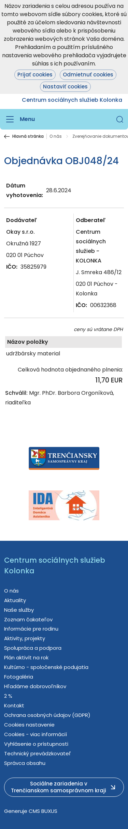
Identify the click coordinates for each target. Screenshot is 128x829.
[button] (120, 119)
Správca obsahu (24, 763)
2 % (8, 695)
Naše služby (19, 609)
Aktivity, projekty (24, 638)
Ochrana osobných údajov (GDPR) (47, 715)
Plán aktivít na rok (26, 657)
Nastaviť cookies (65, 86)
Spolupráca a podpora (32, 647)
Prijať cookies (35, 74)
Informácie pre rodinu (31, 628)
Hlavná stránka (28, 136)
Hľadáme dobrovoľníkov (35, 686)
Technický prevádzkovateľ (37, 753)
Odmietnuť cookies (88, 74)
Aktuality (15, 600)
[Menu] (19, 119)
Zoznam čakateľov (28, 619)
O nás (55, 136)
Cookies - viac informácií (35, 734)
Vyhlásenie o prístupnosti (36, 743)
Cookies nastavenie (29, 724)
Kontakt (14, 705)
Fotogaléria (18, 676)
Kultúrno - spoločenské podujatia (46, 667)
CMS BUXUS (43, 811)
